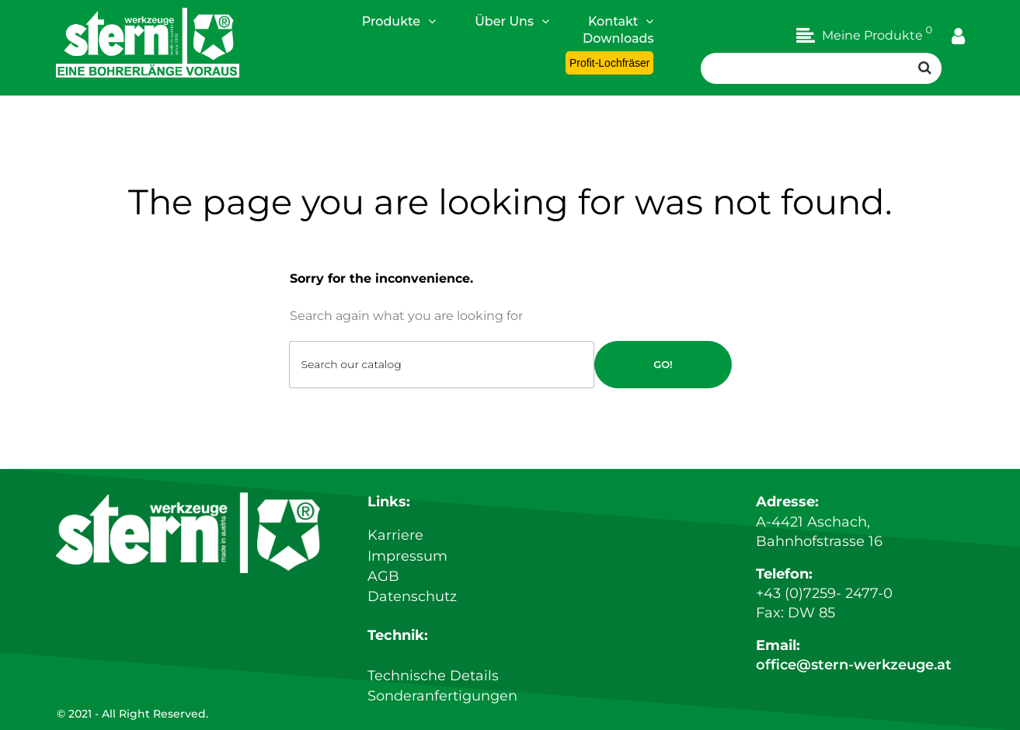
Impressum (407, 559)
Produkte (399, 21)
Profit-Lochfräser (609, 63)
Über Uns (512, 21)
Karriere (395, 539)
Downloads (618, 38)
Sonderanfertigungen (442, 695)
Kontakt (621, 21)
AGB (383, 578)
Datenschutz (412, 598)
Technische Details (433, 676)
